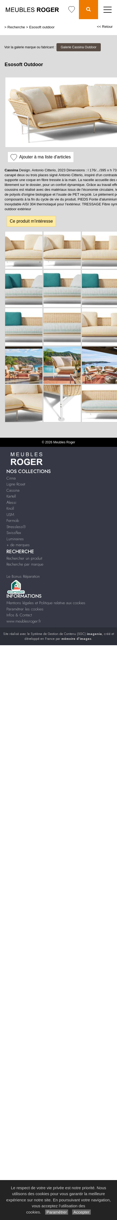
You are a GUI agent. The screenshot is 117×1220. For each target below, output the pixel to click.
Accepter (81, 1212)
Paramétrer (56, 1212)
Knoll (10, 508)
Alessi (11, 502)
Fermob (12, 521)
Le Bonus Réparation (23, 576)
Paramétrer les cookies (25, 609)
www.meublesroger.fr (23, 621)
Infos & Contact (19, 615)
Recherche (16, 27)
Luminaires (15, 539)
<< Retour (105, 27)
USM (10, 515)
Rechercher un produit (24, 558)
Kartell (11, 496)
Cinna (11, 478)
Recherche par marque (24, 564)
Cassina (12, 490)
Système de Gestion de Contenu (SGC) (66, 633)
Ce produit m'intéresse (31, 221)
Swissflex (13, 533)
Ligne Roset (15, 484)
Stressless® (16, 527)
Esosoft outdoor (42, 27)
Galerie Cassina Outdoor (78, 47)
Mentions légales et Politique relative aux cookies (45, 603)
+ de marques (18, 545)
